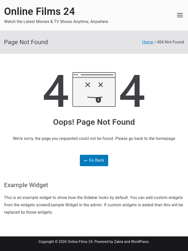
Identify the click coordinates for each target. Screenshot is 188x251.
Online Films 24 (39, 11)
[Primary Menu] (180, 15)
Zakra (118, 242)
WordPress (139, 242)
